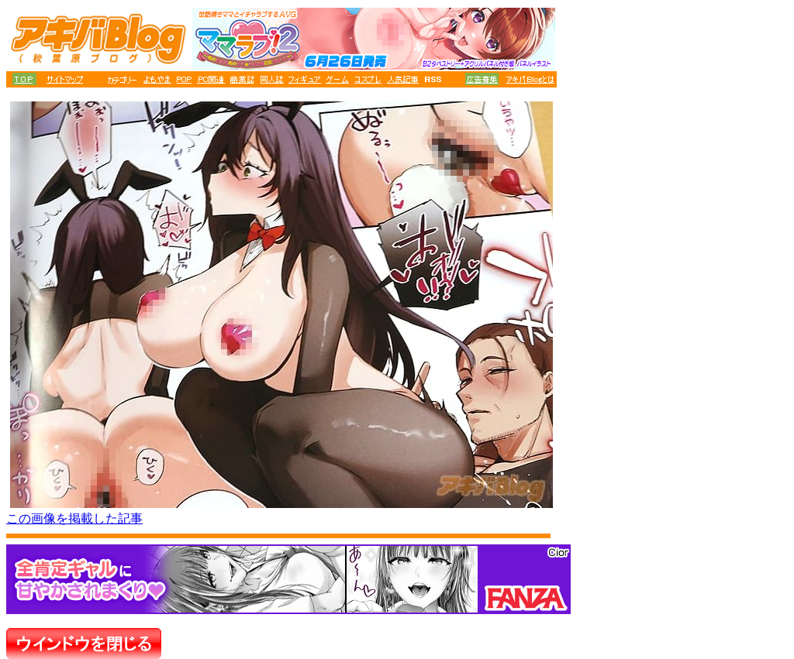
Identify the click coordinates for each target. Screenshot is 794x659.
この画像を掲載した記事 (74, 518)
